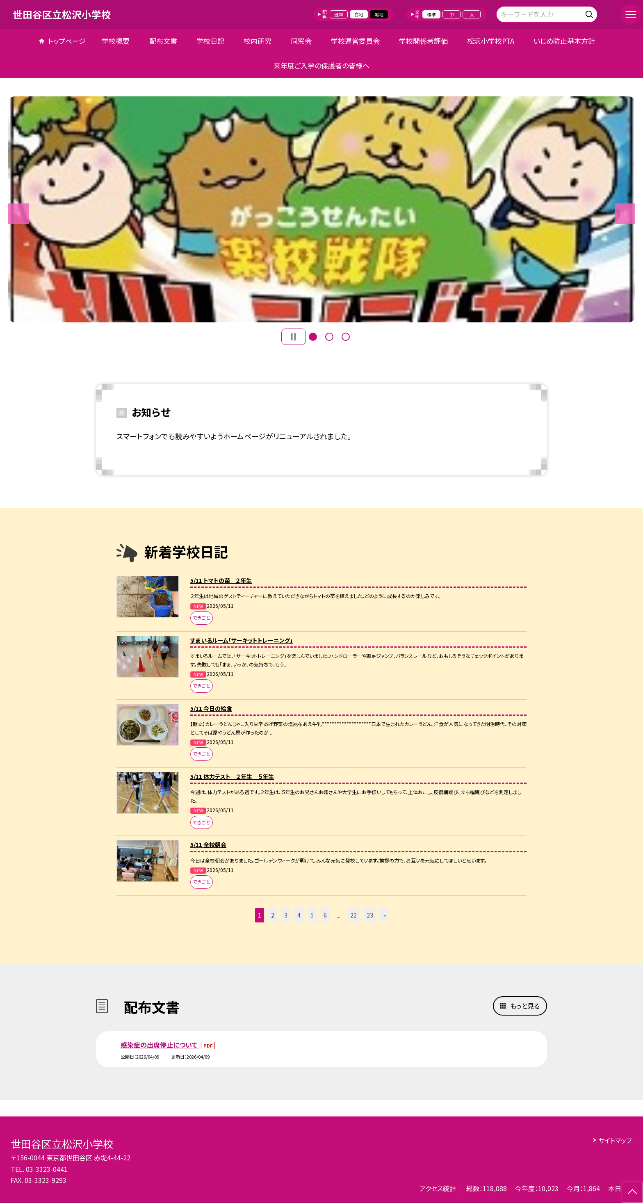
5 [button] (312, 915)
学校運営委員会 (355, 41)
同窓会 (301, 41)
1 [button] (313, 337)
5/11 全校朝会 (208, 844)
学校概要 (116, 41)
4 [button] (299, 915)
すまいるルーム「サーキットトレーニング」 (241, 640)
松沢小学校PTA (490, 41)
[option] (321, 209)
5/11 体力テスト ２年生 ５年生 (232, 776)
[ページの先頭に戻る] (632, 1192)
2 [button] (329, 337)
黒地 (378, 14)
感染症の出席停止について (160, 1045)
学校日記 (210, 41)
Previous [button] (18, 213)
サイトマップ (615, 1140)
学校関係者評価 (423, 41)
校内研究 (257, 41)
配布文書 (163, 41)
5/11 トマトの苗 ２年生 (221, 580)
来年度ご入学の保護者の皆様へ (321, 65)
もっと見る (525, 1006)
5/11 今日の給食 (211, 708)
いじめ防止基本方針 (564, 41)
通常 (338, 14)
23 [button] (370, 915)
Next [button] (625, 213)
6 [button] (325, 915)
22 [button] (353, 915)
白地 (358, 14)
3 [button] (346, 337)
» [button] (384, 915)
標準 (431, 14)
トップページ (67, 41)
